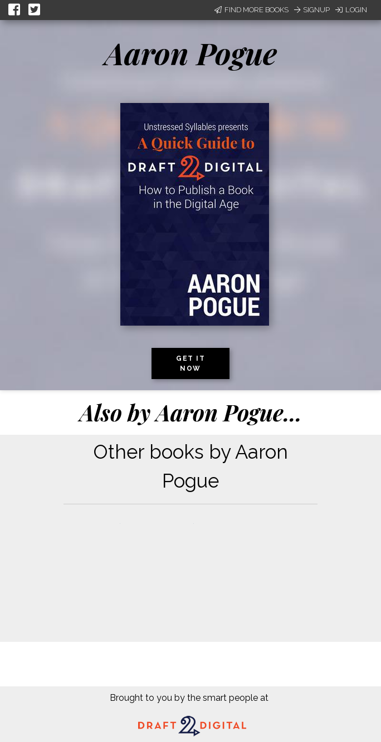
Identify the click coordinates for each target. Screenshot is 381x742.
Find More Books (251, 10)
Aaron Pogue (191, 53)
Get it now (190, 363)
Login (351, 10)
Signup (312, 10)
